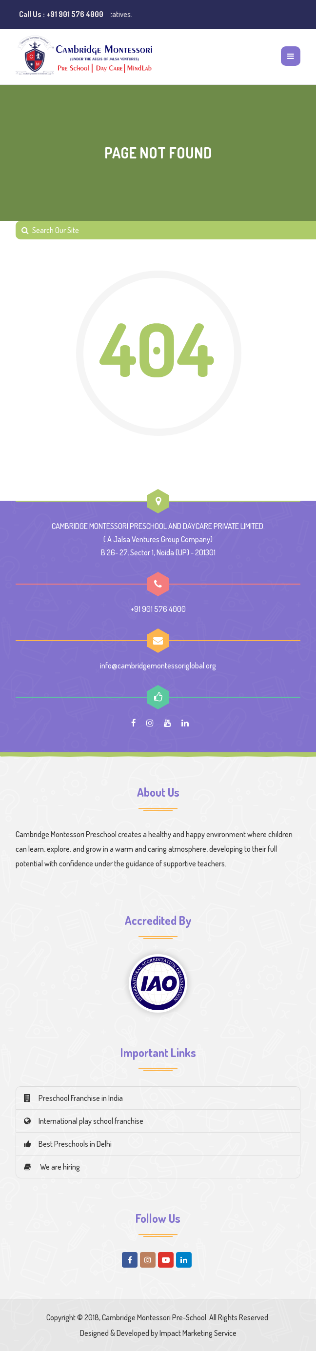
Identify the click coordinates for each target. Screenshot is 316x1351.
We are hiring (52, 1167)
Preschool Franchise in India (73, 1098)
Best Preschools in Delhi (68, 1144)
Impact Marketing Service (198, 1333)
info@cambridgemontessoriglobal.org (158, 665)
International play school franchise (83, 1121)
